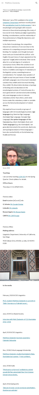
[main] (19, 10)
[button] (2, 3)
